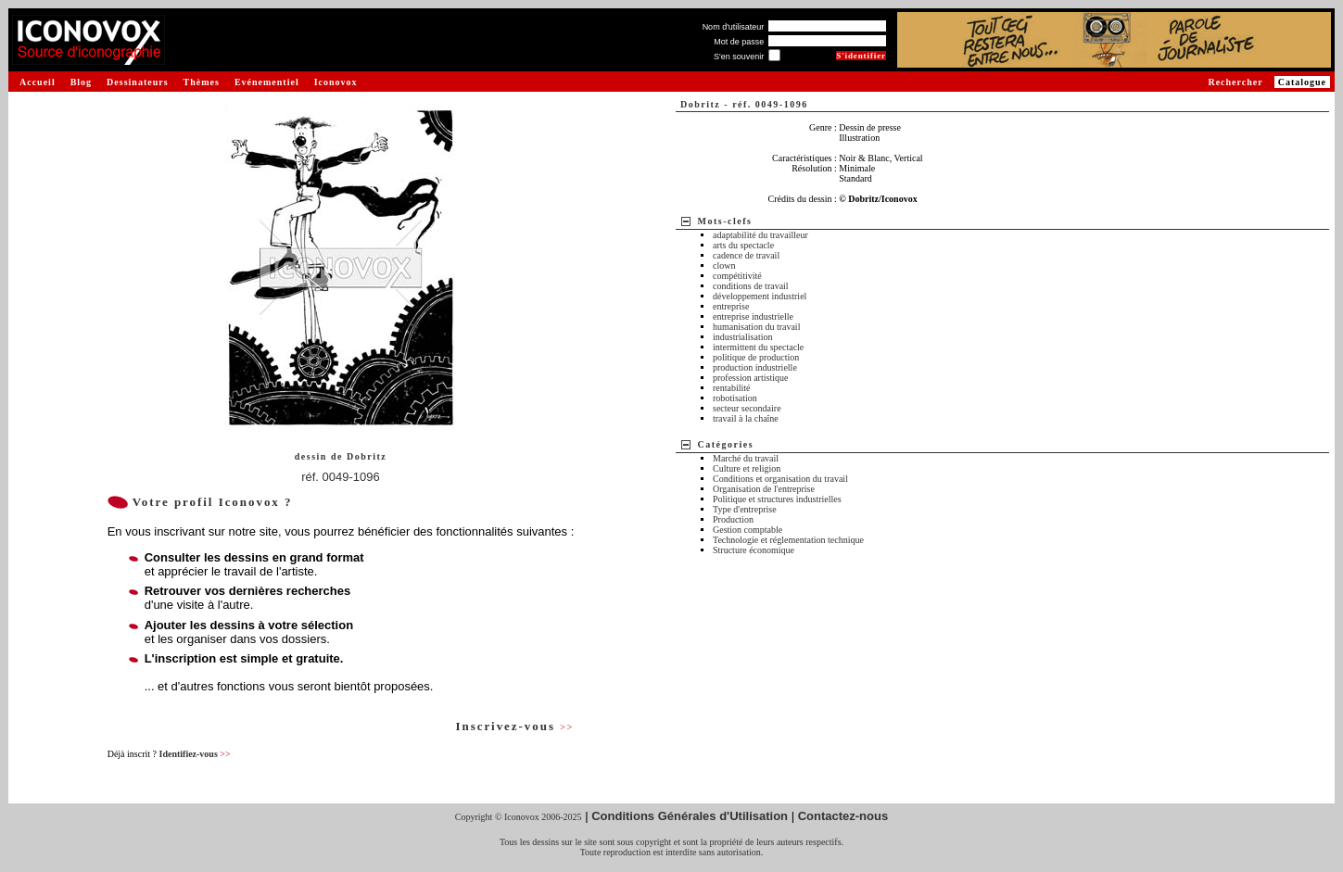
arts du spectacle (743, 245)
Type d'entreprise (745, 509)
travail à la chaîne (746, 418)
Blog (81, 82)
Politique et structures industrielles (777, 499)
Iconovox (336, 82)
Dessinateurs (137, 82)
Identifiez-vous (194, 754)
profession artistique (750, 378)
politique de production (756, 357)
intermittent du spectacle (758, 347)
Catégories (726, 444)
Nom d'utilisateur (734, 27)
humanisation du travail (756, 327)
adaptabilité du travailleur (760, 235)
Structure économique (753, 550)
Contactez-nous (843, 816)
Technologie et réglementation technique (788, 540)
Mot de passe (739, 41)
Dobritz (366, 456)
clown (724, 265)
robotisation (735, 398)
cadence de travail (746, 255)
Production (733, 519)
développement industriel (759, 296)
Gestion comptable (747, 529)
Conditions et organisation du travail (780, 479)
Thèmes (202, 82)
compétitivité (737, 276)
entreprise (731, 306)
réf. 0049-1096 (340, 477)
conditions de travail (751, 286)
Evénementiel (266, 82)
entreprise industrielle (753, 316)
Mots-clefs (725, 221)
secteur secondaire (747, 408)
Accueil (37, 82)
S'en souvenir (739, 56)
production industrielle (755, 367)
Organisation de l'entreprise (764, 489)
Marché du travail (746, 458)
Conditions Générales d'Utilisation (689, 816)
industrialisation (742, 337)
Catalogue (1302, 82)
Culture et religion (746, 468)
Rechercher (1235, 82)
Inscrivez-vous (514, 726)
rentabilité (732, 388)
